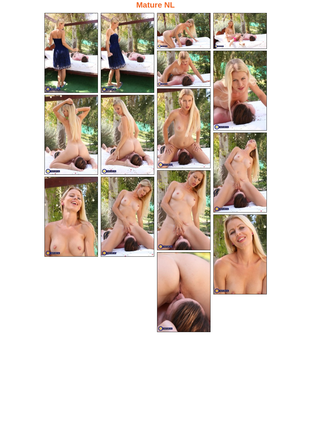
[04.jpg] (240, 31)
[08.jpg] (71, 135)
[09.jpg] (127, 135)
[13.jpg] (127, 217)
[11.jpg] (184, 210)
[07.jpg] (184, 128)
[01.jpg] (71, 53)
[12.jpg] (71, 217)
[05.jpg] (184, 69)
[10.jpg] (240, 172)
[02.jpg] (127, 53)
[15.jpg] (184, 292)
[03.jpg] (184, 31)
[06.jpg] (240, 91)
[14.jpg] (240, 254)
